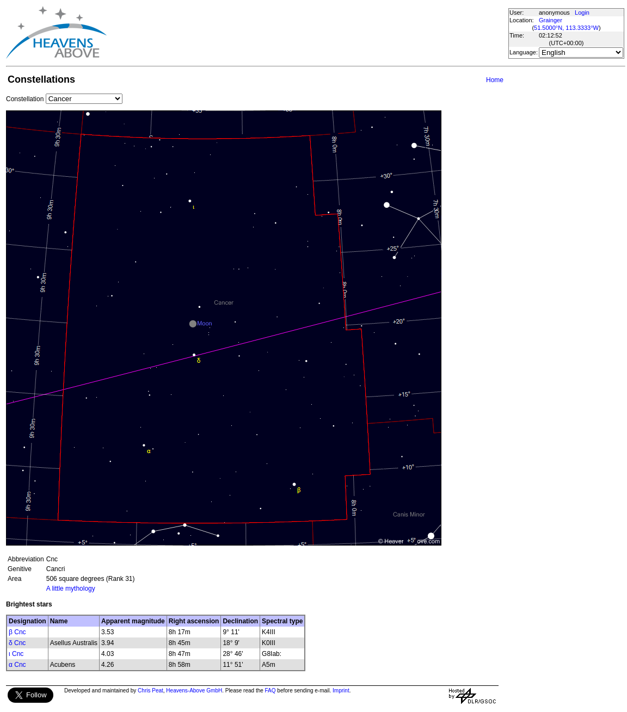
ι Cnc (16, 654)
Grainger (550, 20)
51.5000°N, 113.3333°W (566, 27)
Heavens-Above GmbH (194, 691)
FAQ (270, 691)
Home (494, 80)
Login (582, 12)
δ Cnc (17, 643)
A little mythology (70, 588)
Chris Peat (150, 691)
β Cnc (17, 632)
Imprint (341, 691)
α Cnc (17, 664)
